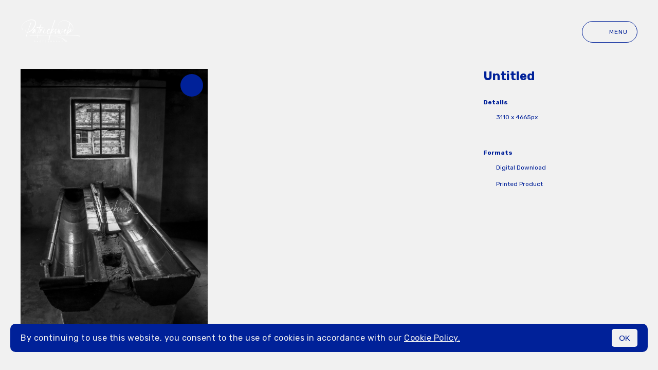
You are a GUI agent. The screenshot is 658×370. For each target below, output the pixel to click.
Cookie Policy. (432, 338)
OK (624, 338)
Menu (610, 32)
